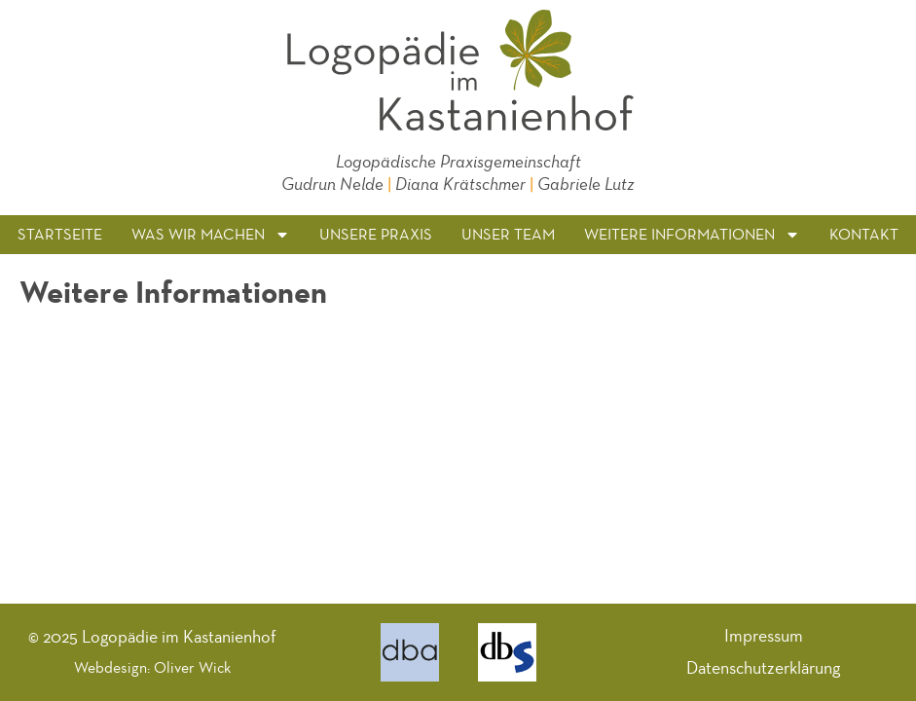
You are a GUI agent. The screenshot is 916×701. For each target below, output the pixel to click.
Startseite (60, 234)
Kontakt (863, 234)
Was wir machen (210, 234)
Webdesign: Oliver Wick (152, 667)
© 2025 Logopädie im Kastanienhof (152, 636)
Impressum (763, 635)
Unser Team (508, 234)
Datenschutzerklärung (763, 668)
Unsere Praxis (375, 234)
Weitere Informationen (692, 234)
